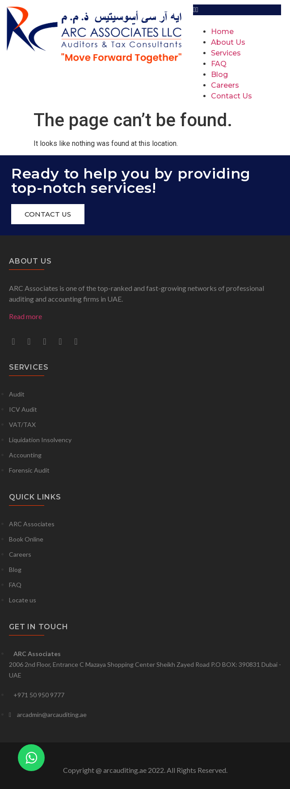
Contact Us (231, 96)
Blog (219, 74)
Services (226, 53)
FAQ (219, 64)
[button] (237, 9)
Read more (25, 316)
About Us (228, 42)
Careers (225, 85)
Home (222, 31)
